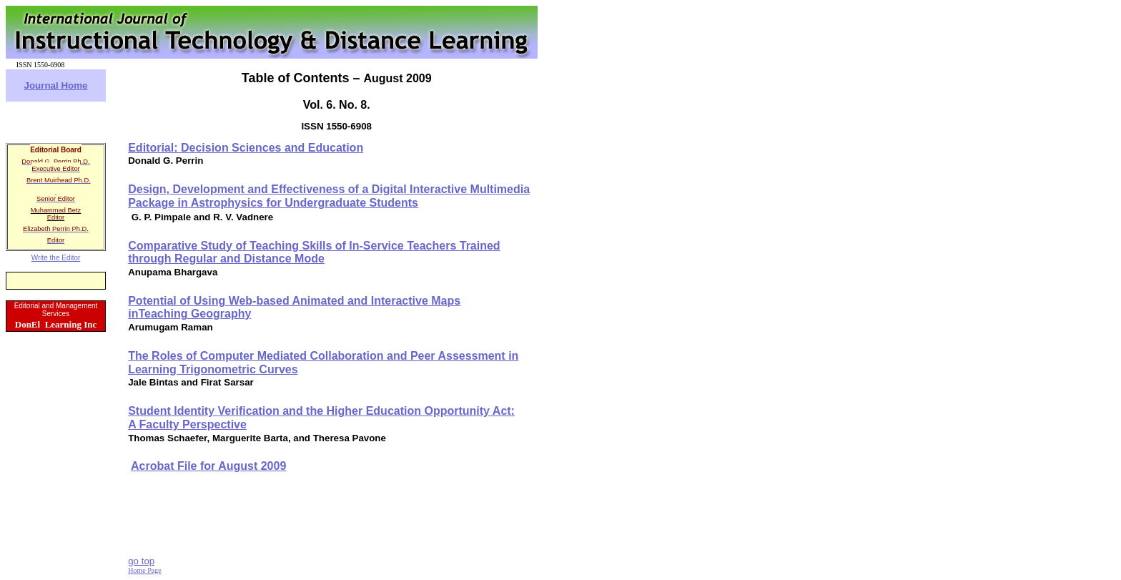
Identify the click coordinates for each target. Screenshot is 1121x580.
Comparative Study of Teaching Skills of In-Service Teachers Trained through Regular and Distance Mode (314, 252)
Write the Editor (56, 258)
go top (141, 561)
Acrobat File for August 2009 (208, 466)
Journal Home (56, 85)
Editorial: (245, 148)
